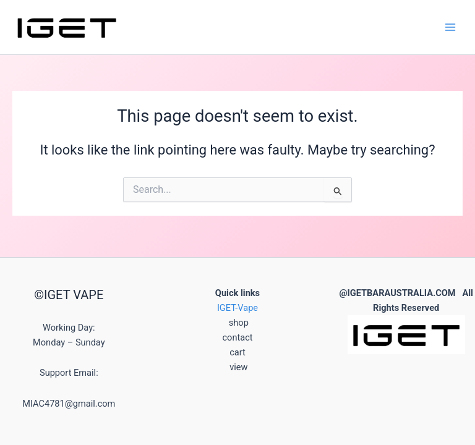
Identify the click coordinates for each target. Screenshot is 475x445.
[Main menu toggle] (450, 27)
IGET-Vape (237, 307)
